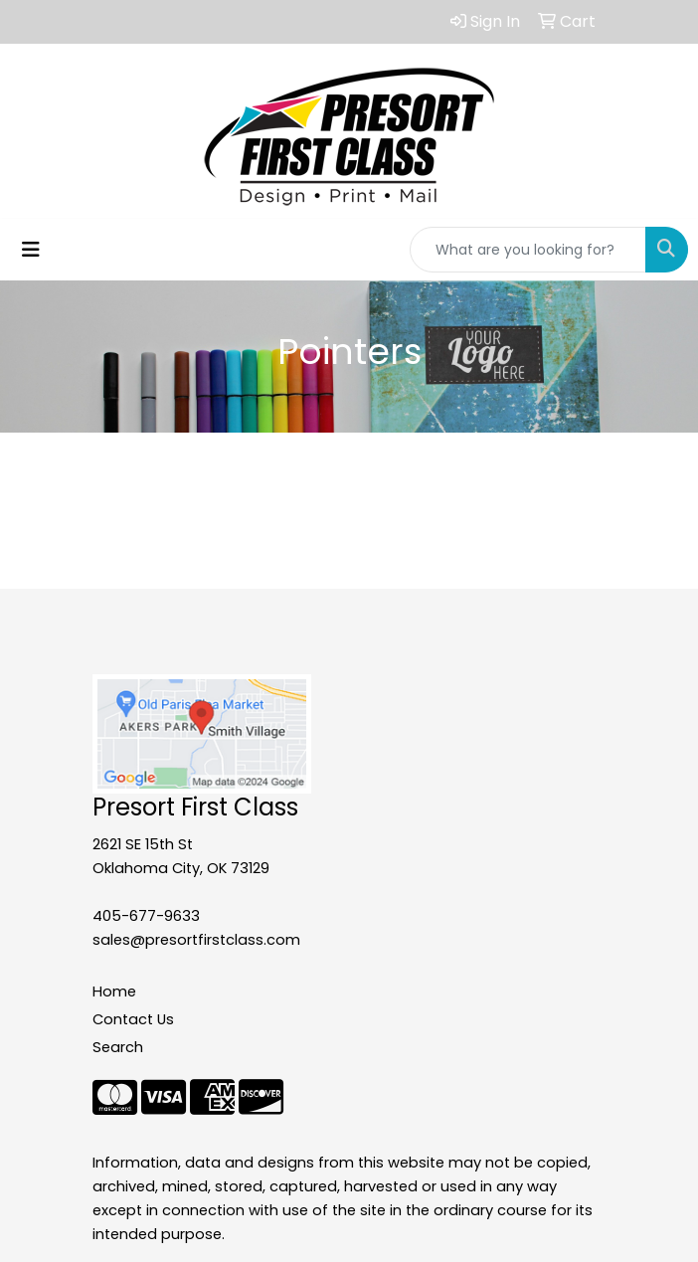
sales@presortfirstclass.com (196, 940)
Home (114, 991)
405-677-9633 (146, 916)
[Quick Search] (528, 249)
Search (117, 1047)
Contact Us (133, 1019)
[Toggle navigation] (31, 250)
